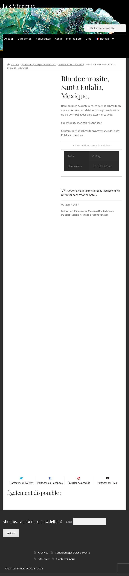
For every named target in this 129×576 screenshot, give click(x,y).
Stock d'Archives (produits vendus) (90, 214)
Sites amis (43, 561)
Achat (58, 38)
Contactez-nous (65, 561)
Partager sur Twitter (21, 485)
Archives (43, 555)
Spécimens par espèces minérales (39, 64)
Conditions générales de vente (72, 555)
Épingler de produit (79, 485)
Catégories (25, 38)
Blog (89, 38)
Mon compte (74, 38)
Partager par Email (107, 485)
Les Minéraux (19, 5)
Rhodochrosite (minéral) (71, 64)
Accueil (9, 38)
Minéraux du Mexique (85, 210)
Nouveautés (43, 38)
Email (69, 524)
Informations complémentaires (92, 145)
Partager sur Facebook (50, 485)
